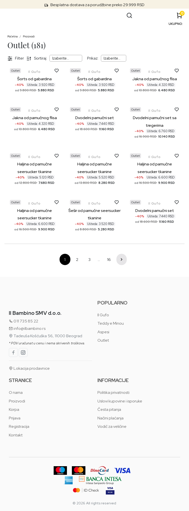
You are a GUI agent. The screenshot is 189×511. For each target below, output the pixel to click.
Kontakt (16, 435)
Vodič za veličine (111, 426)
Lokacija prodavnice (29, 368)
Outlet (103, 340)
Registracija (19, 426)
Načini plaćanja (110, 418)
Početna (12, 36)
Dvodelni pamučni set (94, 117)
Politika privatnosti (113, 392)
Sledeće (121, 259)
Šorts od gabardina (34, 78)
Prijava (14, 418)
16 (109, 259)
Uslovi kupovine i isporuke (119, 401)
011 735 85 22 (23, 321)
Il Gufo (34, 72)
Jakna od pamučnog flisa (154, 78)
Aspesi (103, 332)
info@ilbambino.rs (27, 328)
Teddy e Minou (110, 323)
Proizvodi (29, 36)
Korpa (14, 409)
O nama (16, 392)
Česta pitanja (109, 409)
